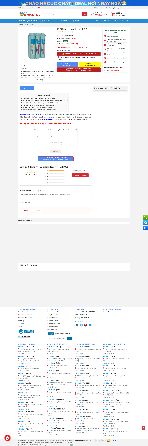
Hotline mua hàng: (85, 312)
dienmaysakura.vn (46, 445)
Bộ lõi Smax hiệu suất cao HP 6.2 (31, 114)
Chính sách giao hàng (53, 320)
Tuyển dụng (115, 7)
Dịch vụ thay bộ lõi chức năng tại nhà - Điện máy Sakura (39, 109)
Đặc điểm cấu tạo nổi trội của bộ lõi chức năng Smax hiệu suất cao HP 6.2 (45, 100)
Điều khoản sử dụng (52, 329)
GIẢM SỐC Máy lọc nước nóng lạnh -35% (85, 21)
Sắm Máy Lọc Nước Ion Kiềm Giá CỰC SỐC (56, 21)
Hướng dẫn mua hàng (53, 315)
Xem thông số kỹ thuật (24, 67)
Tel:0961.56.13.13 (23, 353)
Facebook (106, 312)
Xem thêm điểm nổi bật (36, 80)
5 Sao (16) (37, 210)
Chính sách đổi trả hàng (54, 323)
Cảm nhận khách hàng (25, 318)
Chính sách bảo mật (52, 326)
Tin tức (105, 7)
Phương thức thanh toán (54, 312)
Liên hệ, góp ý (22, 320)
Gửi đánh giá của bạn (80, 175)
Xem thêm (55, 151)
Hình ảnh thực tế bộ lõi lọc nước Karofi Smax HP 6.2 (38, 107)
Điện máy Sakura (46, 119)
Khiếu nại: (82, 318)
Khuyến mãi (126, 7)
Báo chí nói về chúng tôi (121, 21)
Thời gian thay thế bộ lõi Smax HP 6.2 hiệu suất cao (38, 105)
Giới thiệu (96, 7)
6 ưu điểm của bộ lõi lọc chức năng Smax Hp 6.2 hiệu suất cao (42, 103)
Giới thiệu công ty (23, 312)
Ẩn (49, 95)
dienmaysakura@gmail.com (60, 442)
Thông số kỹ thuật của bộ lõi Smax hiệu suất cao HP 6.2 (39, 98)
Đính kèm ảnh (25, 203)
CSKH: (81, 315)
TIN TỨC (106, 21)
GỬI (70, 338)
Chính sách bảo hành (53, 318)
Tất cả (26, 210)
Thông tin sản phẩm (27, 88)
